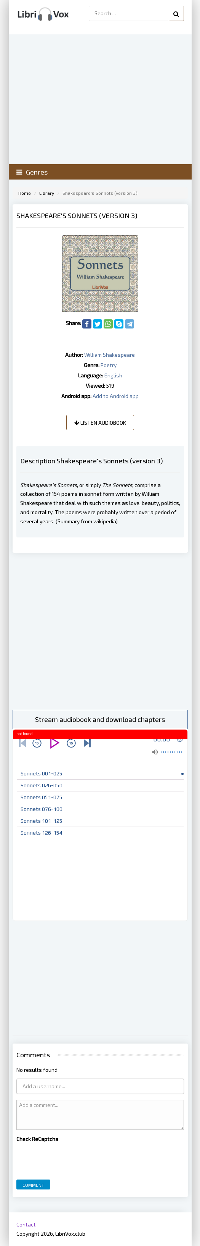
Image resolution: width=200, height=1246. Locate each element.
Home (24, 193)
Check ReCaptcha (37, 1139)
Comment (33, 1185)
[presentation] (74, 1159)
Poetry (109, 365)
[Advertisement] (100, 631)
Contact (26, 1224)
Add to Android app (116, 396)
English (113, 375)
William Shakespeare (109, 354)
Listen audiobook (100, 422)
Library (46, 193)
